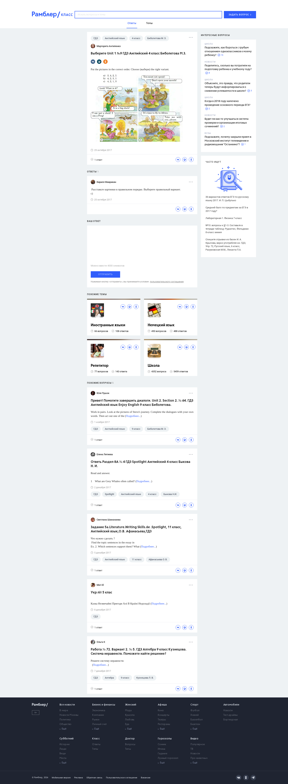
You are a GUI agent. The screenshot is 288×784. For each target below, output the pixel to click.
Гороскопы (165, 738)
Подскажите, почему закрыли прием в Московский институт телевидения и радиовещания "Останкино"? (228, 141)
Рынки (95, 720)
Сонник (162, 744)
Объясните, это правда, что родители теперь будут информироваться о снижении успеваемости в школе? (227, 87)
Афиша (162, 704)
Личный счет (99, 724)
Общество (65, 724)
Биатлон (195, 724)
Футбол (194, 710)
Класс (96, 738)
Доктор (130, 738)
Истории (65, 744)
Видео (194, 738)
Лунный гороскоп (168, 758)
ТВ (191, 749)
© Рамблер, (37, 777)
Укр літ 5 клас (101, 592)
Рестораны (164, 724)
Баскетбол (196, 720)
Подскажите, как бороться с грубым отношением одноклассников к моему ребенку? (228, 51)
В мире (64, 710)
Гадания (162, 753)
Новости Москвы (69, 715)
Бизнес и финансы (103, 704)
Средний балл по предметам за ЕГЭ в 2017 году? (227, 209)
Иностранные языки (108, 325)
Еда (127, 724)
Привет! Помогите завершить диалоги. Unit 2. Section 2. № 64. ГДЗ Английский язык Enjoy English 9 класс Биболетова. (142, 403)
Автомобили (231, 704)
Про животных (199, 758)
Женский (130, 704)
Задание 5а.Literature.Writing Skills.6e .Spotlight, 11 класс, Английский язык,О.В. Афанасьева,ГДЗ (136, 529)
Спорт (194, 704)
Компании (98, 715)
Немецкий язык (161, 325)
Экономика (98, 710)
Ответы (96, 744)
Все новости (67, 704)
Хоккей (194, 715)
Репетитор (100, 366)
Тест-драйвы (230, 715)
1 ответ (96, 159)
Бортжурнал (230, 720)
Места (63, 758)
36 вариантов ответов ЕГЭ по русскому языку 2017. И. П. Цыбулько (227, 198)
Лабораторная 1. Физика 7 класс (224, 218)
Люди (63, 749)
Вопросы (130, 744)
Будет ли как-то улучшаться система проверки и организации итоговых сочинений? (227, 123)
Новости (228, 710)
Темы (95, 749)
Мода (128, 710)
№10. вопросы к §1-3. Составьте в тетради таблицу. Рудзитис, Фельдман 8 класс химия (227, 229)
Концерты (163, 715)
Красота (130, 715)
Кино (161, 710)
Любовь (129, 720)
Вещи (63, 753)
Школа (154, 366)
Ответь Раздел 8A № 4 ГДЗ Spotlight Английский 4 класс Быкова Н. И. (140, 464)
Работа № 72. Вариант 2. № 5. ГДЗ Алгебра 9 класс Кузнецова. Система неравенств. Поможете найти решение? (138, 651)
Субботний (67, 738)
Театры (162, 720)
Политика (65, 720)
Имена (161, 749)
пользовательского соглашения (167, 281)
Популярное (197, 744)
